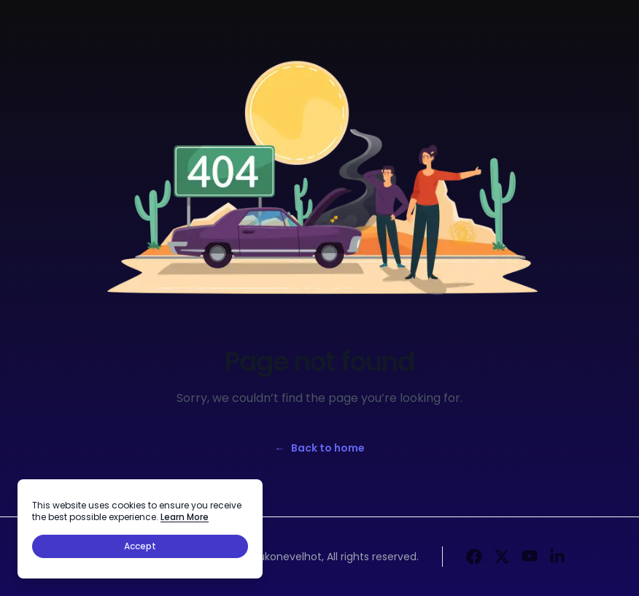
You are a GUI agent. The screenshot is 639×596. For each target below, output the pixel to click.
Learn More (184, 517)
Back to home (320, 448)
